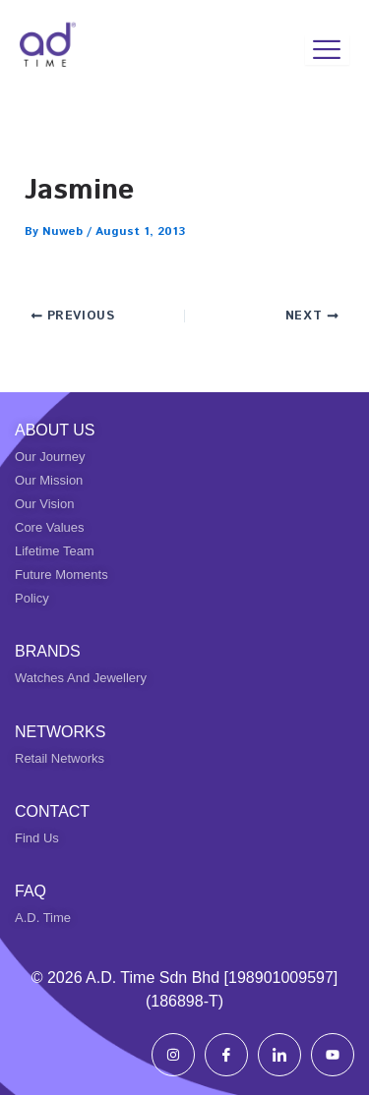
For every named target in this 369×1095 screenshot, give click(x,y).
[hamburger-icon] (327, 50)
